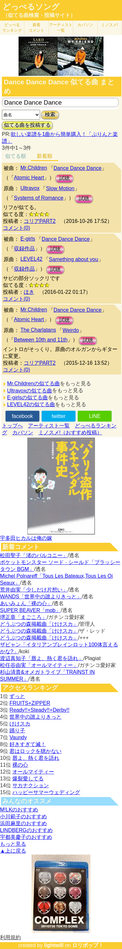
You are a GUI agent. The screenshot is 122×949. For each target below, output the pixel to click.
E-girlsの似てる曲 (27, 397)
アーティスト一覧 (49, 425)
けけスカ (19, 723)
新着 (36, 28)
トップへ (12, 425)
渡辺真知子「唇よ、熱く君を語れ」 (41, 658)
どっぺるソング (31, 7)
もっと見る (13, 844)
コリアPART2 (40, 221)
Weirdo (70, 330)
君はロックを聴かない (35, 751)
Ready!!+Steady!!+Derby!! (39, 710)
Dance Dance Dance (78, 168)
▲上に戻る (13, 851)
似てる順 (15, 156)
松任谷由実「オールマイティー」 (39, 665)
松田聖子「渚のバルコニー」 (34, 555)
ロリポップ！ (87, 945)
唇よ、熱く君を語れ (35, 758)
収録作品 (24, 248)
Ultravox (30, 188)
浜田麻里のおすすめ (23, 823)
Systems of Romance (38, 198)
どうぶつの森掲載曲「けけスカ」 (39, 624)
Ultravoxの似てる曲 (29, 390)
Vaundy (18, 737)
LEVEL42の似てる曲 (31, 404)
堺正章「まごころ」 (23, 617)
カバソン (85, 25)
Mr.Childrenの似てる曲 (33, 383)
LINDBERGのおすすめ (26, 830)
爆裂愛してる (28, 778)
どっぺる (12, 28)
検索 (50, 114)
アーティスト (61, 28)
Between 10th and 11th (41, 339)
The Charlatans (38, 330)
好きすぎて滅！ (27, 744)
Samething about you (73, 259)
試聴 (64, 178)
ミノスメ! (109, 25)
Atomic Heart (29, 177)
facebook (22, 416)
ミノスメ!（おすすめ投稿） (70, 432)
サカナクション (30, 785)
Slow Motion (60, 188)
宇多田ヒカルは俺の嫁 (26, 538)
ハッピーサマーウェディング (46, 792)
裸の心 (20, 765)
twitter (59, 416)
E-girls (27, 238)
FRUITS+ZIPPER (29, 703)
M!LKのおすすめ (19, 809)
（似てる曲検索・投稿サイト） (39, 15)
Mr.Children (33, 168)
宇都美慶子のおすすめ (26, 837)
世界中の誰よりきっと (35, 717)
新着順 (44, 156)
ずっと (17, 696)
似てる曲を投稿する (27, 125)
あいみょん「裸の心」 (26, 603)
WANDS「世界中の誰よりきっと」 (41, 596)
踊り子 (17, 730)
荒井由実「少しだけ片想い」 (34, 589)
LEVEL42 (31, 259)
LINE (95, 416)
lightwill (53, 945)
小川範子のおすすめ (23, 816)
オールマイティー (33, 771)
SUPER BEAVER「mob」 (30, 610)
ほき (29, 292)
